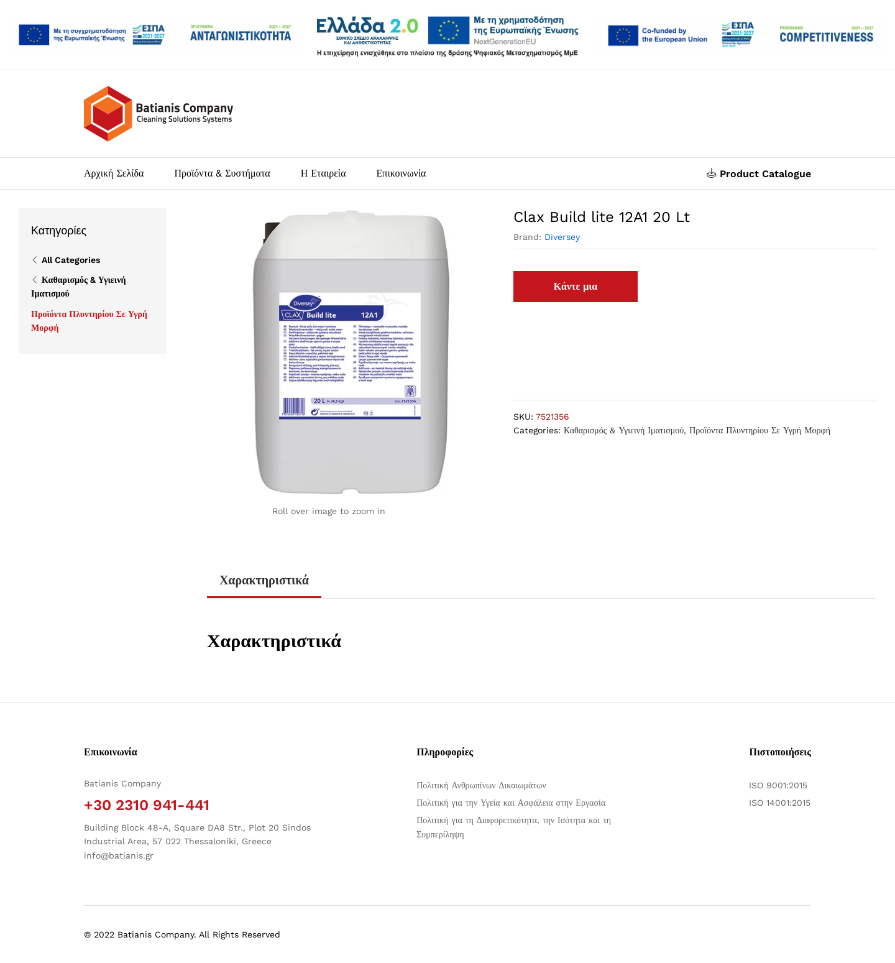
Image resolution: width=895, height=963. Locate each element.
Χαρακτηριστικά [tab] (264, 580)
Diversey (562, 237)
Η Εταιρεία (323, 173)
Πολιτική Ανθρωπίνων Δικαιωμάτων (481, 785)
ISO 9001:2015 (778, 785)
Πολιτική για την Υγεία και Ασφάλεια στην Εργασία (510, 803)
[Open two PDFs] (740, 34)
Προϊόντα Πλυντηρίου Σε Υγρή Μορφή (759, 430)
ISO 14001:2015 (779, 803)
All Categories (71, 260)
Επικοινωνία (401, 173)
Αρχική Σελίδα (114, 173)
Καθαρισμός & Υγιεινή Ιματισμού (624, 430)
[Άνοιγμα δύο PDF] (155, 34)
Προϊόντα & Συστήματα (222, 173)
